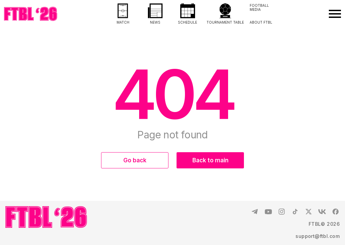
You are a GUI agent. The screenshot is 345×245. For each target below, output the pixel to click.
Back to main (210, 160)
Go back (135, 160)
